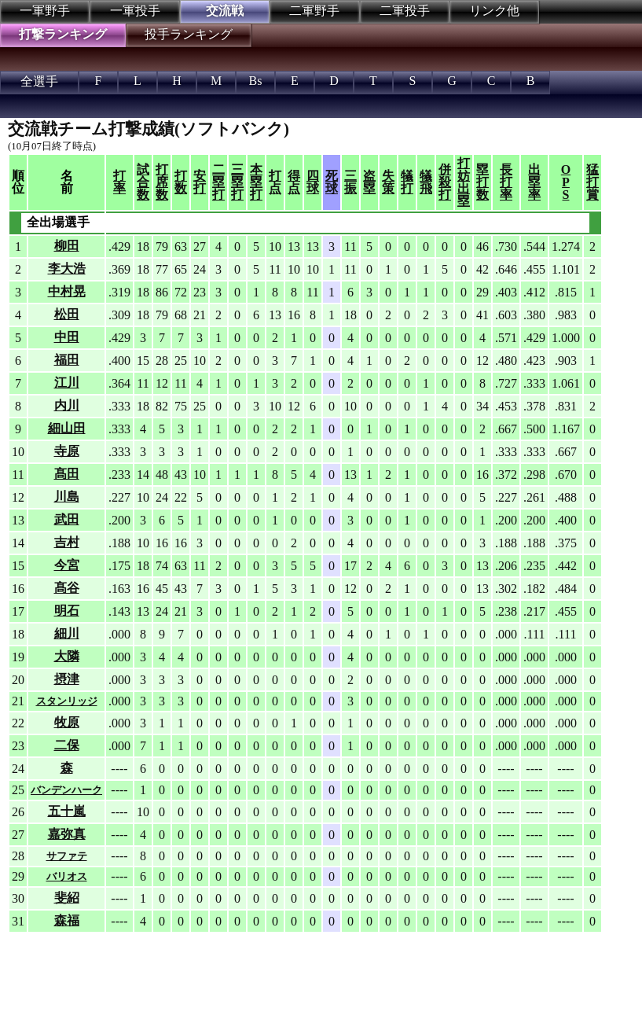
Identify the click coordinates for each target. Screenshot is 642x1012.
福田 (66, 359)
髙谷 (66, 587)
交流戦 (225, 10)
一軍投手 (135, 10)
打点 (275, 182)
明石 (66, 610)
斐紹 (66, 897)
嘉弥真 (67, 834)
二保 (66, 745)
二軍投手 (405, 10)
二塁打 (218, 182)
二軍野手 (314, 10)
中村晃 (67, 291)
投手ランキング (189, 34)
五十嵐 (67, 811)
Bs (255, 80)
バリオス (66, 876)
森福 (66, 920)
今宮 (66, 565)
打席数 (162, 182)
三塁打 (237, 182)
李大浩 (67, 268)
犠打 (407, 182)
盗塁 (369, 182)
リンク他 (494, 10)
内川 (66, 405)
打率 (119, 182)
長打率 (506, 182)
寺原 (66, 451)
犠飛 (426, 182)
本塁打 (256, 182)
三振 (350, 182)
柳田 (66, 245)
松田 (66, 314)
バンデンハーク (66, 790)
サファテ (66, 856)
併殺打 (444, 182)
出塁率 (534, 182)
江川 (66, 382)
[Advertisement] (259, 972)
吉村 (66, 542)
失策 (388, 182)
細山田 (67, 428)
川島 (66, 496)
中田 (66, 337)
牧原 (66, 722)
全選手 (39, 81)
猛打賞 (592, 182)
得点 (294, 182)
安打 (199, 182)
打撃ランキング (63, 34)
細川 (66, 633)
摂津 (66, 679)
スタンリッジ (66, 701)
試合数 (143, 182)
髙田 (66, 473)
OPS (565, 182)
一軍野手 (45, 10)
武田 (66, 519)
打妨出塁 (463, 182)
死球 (331, 182)
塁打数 (482, 182)
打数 (180, 182)
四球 (312, 182)
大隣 (66, 656)
